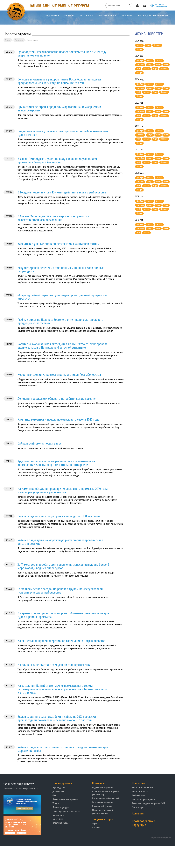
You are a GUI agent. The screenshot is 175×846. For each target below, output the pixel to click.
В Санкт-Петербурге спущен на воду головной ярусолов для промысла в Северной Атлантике (57, 160)
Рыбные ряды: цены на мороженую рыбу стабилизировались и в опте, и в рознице (60, 541)
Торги (95, 823)
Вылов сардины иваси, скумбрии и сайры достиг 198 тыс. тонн (59, 516)
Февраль (157, 45)
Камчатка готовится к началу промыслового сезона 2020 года (58, 419)
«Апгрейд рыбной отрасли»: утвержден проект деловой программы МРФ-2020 (62, 297)
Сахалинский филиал (102, 802)
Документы (58, 791)
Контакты (138, 813)
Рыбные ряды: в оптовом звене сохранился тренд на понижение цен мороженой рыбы (63, 748)
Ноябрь (149, 60)
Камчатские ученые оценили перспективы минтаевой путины (59, 244)
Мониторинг (59, 815)
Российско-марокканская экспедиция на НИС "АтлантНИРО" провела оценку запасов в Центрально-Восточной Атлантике (63, 345)
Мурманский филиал (102, 787)
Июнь (166, 64)
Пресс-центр (19, 40)
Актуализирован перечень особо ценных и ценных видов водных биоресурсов (61, 269)
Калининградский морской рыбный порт (105, 793)
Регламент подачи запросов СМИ (148, 803)
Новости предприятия (142, 787)
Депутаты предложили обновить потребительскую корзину (57, 398)
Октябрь (159, 60)
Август (149, 64)
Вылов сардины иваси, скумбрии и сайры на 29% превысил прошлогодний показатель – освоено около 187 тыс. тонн (57, 718)
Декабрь (140, 60)
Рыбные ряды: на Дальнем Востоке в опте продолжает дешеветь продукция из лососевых (60, 321)
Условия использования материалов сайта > (21, 789)
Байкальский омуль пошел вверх (39, 443)
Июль (158, 64)
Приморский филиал (102, 806)
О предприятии (62, 783)
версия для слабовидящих (161, 5)
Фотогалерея (138, 807)
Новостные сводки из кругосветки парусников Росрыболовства (59, 374)
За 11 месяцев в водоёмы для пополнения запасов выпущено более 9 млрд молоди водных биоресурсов (63, 566)
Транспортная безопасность (66, 811)
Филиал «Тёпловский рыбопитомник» (102, 812)
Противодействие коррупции (143, 823)
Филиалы (98, 783)
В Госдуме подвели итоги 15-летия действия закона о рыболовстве (62, 192)
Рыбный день (138, 795)
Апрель (139, 45)
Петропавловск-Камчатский (105, 798)
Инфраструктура (61, 807)
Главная (7, 40)
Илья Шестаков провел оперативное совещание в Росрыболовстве (61, 641)
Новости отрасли (140, 791)
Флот (55, 795)
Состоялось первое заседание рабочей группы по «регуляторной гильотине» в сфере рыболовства (60, 590)
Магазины (58, 819)
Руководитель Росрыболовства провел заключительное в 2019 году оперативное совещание (62, 53)
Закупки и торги (103, 819)
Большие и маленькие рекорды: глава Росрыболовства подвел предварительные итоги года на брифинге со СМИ (59, 81)
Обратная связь (60, 822)
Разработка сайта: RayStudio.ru (161, 838)
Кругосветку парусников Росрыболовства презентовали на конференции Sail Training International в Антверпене (56, 463)
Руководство (59, 787)
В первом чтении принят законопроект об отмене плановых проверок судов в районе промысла (64, 615)
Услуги (56, 803)
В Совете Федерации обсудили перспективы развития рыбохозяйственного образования (53, 218)
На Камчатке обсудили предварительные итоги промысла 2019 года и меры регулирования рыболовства (63, 490)
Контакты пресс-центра (143, 799)
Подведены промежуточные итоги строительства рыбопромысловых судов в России (63, 133)
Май (138, 68)
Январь (139, 49)
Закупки (96, 827)
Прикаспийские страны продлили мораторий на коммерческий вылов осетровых (59, 108)
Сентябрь (140, 64)
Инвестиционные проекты (65, 799)
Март (148, 45)
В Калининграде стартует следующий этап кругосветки (54, 665)
